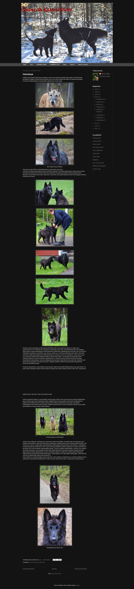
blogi (24, 64)
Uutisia (72, 64)
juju (37, 562)
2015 (96, 94)
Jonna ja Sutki (97, 141)
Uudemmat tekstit (28, 569)
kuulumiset (42, 562)
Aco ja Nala (96, 153)
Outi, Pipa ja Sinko (98, 147)
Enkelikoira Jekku (41, 64)
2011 (96, 128)
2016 (96, 92)
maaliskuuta (100, 120)
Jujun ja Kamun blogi (46, 9)
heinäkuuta (99, 107)
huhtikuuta (99, 117)
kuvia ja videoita (83, 64)
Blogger (77, 585)
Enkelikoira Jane (54, 64)
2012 (96, 126)
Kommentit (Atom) (56, 573)
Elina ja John (96, 144)
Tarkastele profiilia (104, 76)
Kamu (64, 64)
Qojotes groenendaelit (99, 166)
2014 (96, 97)
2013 (96, 123)
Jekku (34, 562)
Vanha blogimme (98, 150)
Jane (30, 562)
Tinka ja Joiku (97, 169)
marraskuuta (100, 99)
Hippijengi (95, 159)
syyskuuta (99, 102)
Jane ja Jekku (105, 74)
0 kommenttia (46, 559)
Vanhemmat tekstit (81, 569)
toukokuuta (99, 115)
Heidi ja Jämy (97, 138)
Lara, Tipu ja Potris (98, 163)
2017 (96, 89)
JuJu (31, 64)
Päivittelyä (28, 74)
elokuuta (99, 104)
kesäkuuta (99, 109)
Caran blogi (96, 156)
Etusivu (54, 569)
